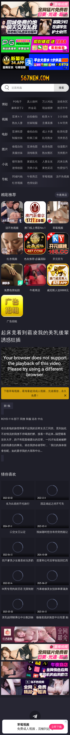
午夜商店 (32, 176)
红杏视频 (17, 183)
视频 (5, 119)
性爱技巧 (62, 168)
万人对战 (47, 101)
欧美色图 (47, 146)
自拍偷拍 (32, 116)
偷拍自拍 (32, 131)
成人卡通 (47, 131)
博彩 (5, 104)
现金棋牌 (47, 108)
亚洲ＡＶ (17, 116)
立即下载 (56, 726)
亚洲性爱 (17, 131)
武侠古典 (62, 161)
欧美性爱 (62, 131)
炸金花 (32, 108)
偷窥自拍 (17, 146)
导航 (5, 179)
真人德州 (32, 101)
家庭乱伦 (32, 161)
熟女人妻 (17, 123)
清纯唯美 (32, 153)
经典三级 (32, 138)
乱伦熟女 (47, 138)
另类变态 (62, 138)
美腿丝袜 (17, 153)
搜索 (61, 87)
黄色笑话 (47, 168)
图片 (5, 149)
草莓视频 (47, 176)
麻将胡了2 (17, 108)
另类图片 (62, 153)
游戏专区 (62, 101)
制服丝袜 (17, 138)
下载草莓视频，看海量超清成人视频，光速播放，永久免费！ (35, 393)
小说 (5, 164)
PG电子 (17, 101)
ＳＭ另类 (62, 123)
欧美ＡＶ (47, 116)
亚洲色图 (32, 146)
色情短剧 (32, 183)
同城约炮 (17, 176)
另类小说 (32, 168)
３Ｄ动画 (62, 116)
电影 (5, 134)
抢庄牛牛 (62, 108)
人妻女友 (47, 161)
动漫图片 (62, 146)
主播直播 (47, 123)
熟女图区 (47, 153)
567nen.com (35, 78)
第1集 (7, 406)
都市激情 (17, 161)
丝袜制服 (32, 123)
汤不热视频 (62, 176)
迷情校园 (17, 168)
